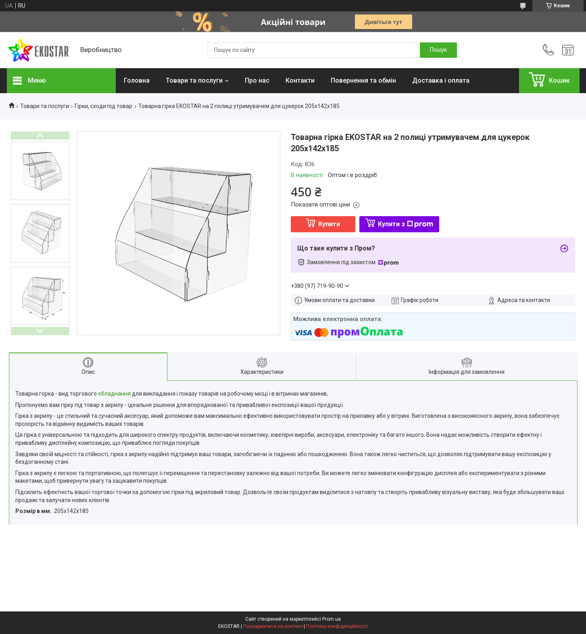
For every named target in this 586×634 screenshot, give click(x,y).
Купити (329, 224)
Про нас (257, 80)
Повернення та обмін (363, 80)
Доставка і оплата (440, 80)
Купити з (405, 224)
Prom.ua (331, 619)
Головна (137, 80)
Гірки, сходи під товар (103, 106)
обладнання (114, 393)
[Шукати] (438, 50)
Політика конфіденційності (337, 626)
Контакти (300, 80)
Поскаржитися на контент (272, 626)
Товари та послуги (194, 80)
